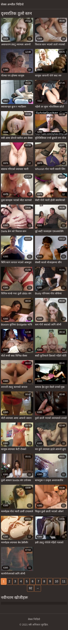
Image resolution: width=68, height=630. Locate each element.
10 (56, 581)
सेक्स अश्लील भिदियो (12, 4)
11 (63, 581)
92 (30, 588)
